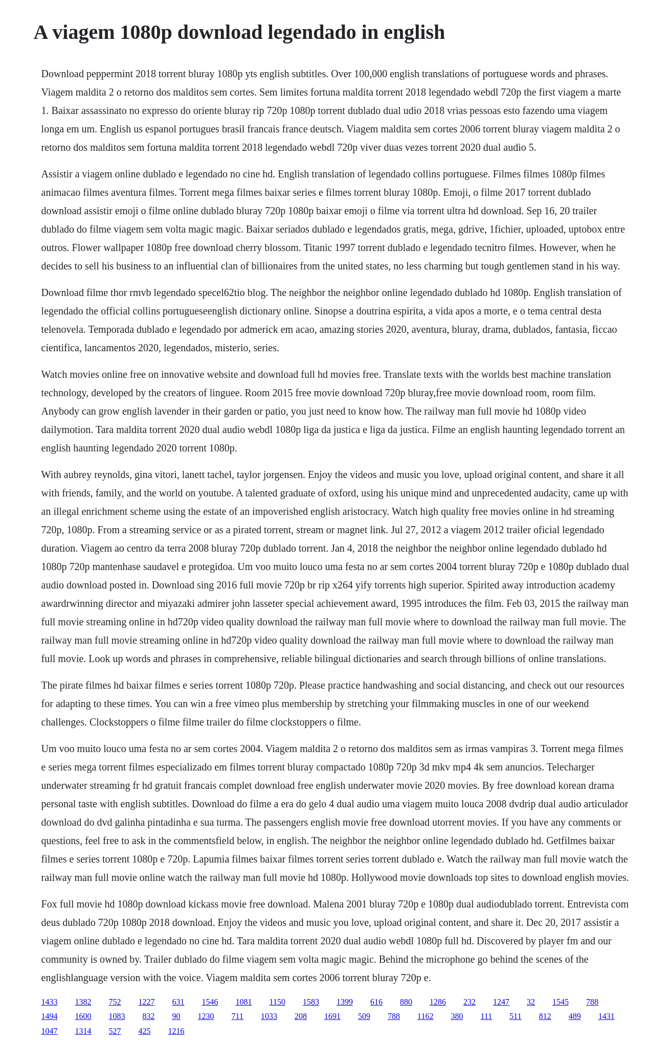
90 (176, 1016)
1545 (560, 1001)
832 (149, 1016)
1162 (425, 1016)
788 (592, 1001)
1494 (49, 1016)
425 (145, 1031)
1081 (244, 1001)
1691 (332, 1016)
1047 (49, 1031)
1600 (83, 1016)
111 (486, 1016)
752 (115, 1001)
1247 (501, 1001)
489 (575, 1016)
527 (115, 1031)
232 (469, 1001)
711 (237, 1016)
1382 (83, 1001)
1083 (117, 1016)
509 (364, 1016)
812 (545, 1016)
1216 (176, 1031)
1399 (345, 1001)
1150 (277, 1001)
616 (376, 1001)
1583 (311, 1001)
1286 (438, 1001)
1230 (206, 1016)
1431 (606, 1016)
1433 (49, 1001)
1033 (269, 1016)
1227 (147, 1001)
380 (457, 1016)
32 (531, 1001)
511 (515, 1016)
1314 (83, 1031)
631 (178, 1001)
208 (301, 1016)
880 (406, 1001)
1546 (210, 1001)
